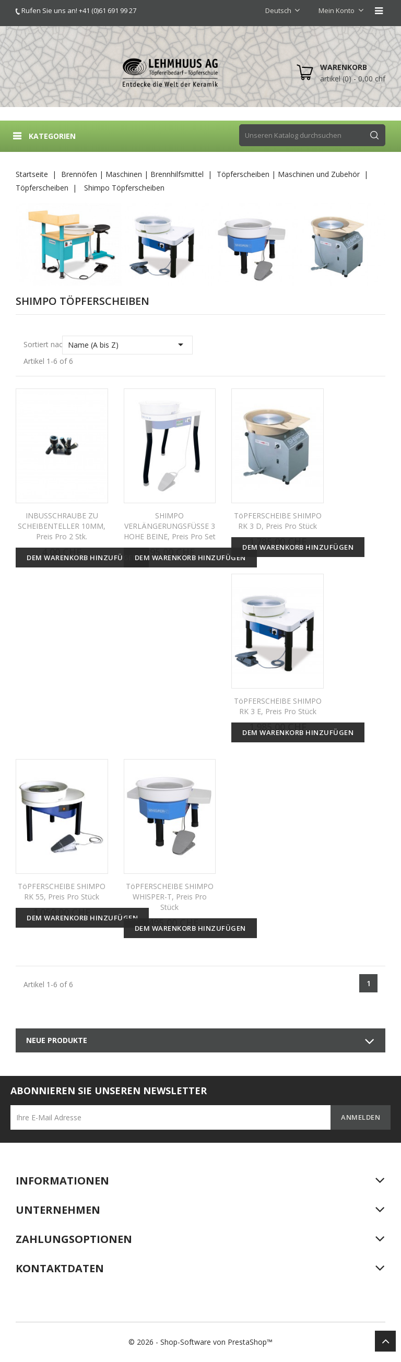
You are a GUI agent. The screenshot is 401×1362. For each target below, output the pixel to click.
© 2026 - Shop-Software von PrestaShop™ (200, 1342)
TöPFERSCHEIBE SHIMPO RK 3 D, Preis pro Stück (278, 521)
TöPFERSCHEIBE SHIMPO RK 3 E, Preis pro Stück (278, 706)
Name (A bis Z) (127, 344)
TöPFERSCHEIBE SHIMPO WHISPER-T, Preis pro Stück (170, 896)
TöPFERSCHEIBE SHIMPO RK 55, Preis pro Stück (61, 891)
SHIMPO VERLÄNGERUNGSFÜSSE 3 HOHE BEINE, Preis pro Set (170, 526)
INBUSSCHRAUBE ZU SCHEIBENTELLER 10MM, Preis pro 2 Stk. (61, 526)
